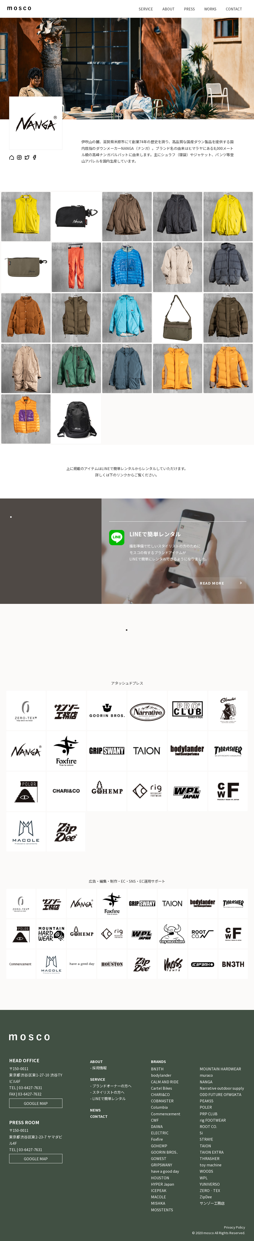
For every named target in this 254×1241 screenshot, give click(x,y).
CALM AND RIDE (165, 1081)
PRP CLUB (208, 1113)
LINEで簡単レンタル (109, 1098)
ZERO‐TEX (210, 1190)
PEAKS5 (206, 1100)
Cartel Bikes (161, 1088)
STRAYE (206, 1139)
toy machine (211, 1164)
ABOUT (165, 8)
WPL (204, 1177)
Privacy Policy (234, 1227)
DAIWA (157, 1126)
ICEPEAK (158, 1190)
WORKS (208, 8)
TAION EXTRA (212, 1152)
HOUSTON (160, 1177)
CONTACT (233, 8)
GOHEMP (159, 1145)
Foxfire (157, 1139)
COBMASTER (162, 1100)
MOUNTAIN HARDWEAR (220, 1068)
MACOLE (158, 1196)
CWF (155, 1120)
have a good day (165, 1171)
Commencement (165, 1113)
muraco (206, 1075)
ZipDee (206, 1196)
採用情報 (99, 1067)
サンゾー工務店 (212, 1203)
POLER (206, 1107)
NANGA (206, 1081)
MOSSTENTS (162, 1209)
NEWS (95, 1110)
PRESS (187, 8)
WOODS (206, 1171)
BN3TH (157, 1068)
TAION (205, 1145)
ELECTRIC (159, 1132)
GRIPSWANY (161, 1164)
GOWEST (158, 1158)
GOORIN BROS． (165, 1152)
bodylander (161, 1075)
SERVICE (142, 8)
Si (201, 1132)
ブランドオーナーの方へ (111, 1085)
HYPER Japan (162, 1184)
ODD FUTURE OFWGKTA (220, 1094)
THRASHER (209, 1158)
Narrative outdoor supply (222, 1088)
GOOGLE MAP (36, 1103)
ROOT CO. (208, 1126)
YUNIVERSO (210, 1184)
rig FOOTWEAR (213, 1120)
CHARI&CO (160, 1094)
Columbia (159, 1107)
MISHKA (158, 1203)
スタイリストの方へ (108, 1092)
